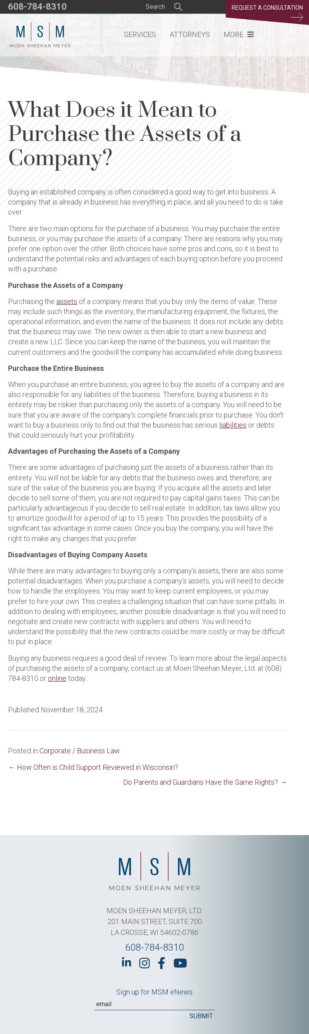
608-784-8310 (37, 7)
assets (66, 301)
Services (140, 34)
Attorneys (190, 34)
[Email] (154, 1004)
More (233, 34)
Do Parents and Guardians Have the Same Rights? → (205, 782)
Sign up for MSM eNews (154, 992)
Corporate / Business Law (79, 751)
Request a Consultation (267, 12)
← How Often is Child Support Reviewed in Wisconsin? (93, 767)
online (57, 678)
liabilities (233, 425)
